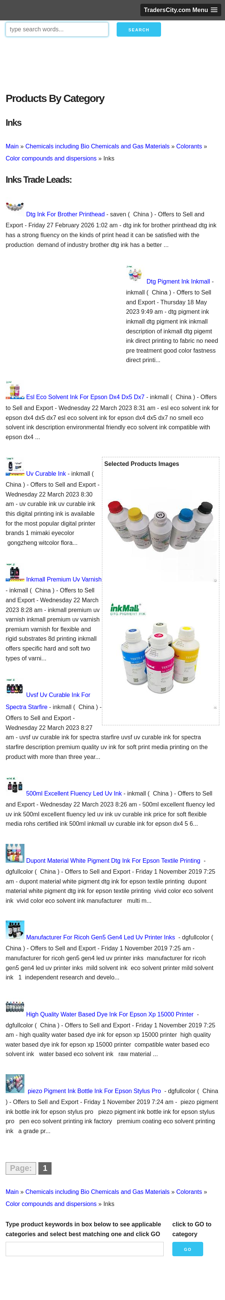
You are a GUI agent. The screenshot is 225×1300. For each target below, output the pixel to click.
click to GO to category (191, 1229)
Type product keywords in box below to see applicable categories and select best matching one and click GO (83, 1229)
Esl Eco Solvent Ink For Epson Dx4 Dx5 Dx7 (85, 397)
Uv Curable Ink (46, 473)
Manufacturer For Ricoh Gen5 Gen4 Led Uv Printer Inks (101, 937)
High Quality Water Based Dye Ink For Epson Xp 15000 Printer (110, 1014)
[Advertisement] (112, 63)
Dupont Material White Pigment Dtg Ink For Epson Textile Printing (114, 860)
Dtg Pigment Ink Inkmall (178, 281)
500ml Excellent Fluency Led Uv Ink (74, 793)
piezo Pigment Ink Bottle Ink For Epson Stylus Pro (94, 1091)
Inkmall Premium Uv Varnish (64, 579)
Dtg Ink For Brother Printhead (65, 214)
